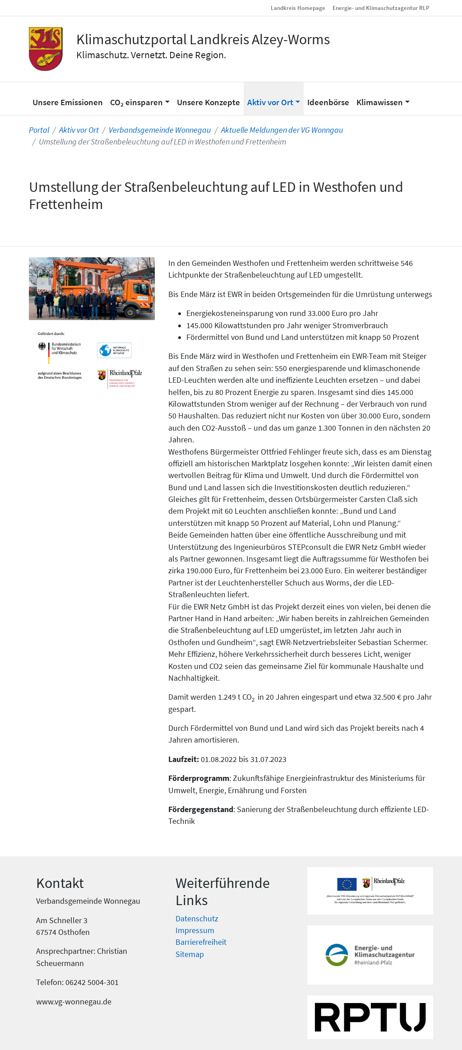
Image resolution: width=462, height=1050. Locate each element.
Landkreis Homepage (298, 7)
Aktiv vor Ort (79, 130)
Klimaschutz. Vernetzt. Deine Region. (151, 54)
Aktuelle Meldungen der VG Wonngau (282, 130)
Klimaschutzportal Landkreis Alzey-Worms (203, 39)
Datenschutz (197, 919)
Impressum (195, 930)
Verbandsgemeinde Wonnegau (160, 130)
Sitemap (190, 954)
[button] (139, 98)
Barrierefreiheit (201, 942)
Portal (39, 130)
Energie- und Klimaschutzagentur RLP (381, 7)
